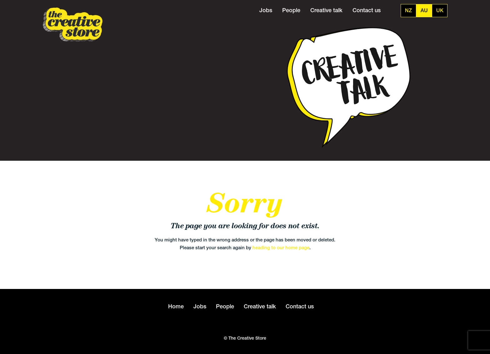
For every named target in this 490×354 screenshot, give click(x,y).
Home (176, 306)
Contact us (366, 10)
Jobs (265, 10)
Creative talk (326, 10)
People (291, 10)
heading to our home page (280, 247)
